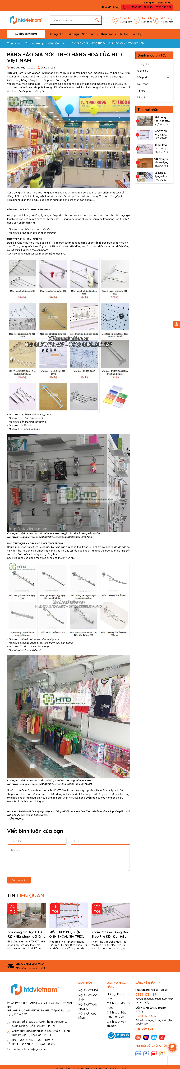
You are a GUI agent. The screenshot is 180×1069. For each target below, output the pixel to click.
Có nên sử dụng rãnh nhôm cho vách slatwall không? (162, 174)
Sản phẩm (89, 34)
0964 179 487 (145, 994)
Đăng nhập (164, 2)
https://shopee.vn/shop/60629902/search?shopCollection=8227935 (52, 537)
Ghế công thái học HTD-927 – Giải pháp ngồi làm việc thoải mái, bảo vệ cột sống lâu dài (26, 934)
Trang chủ (56, 34)
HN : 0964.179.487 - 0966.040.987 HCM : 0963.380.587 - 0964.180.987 (33, 1042)
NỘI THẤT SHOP (88, 990)
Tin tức (123, 34)
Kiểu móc (107, 34)
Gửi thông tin (19, 880)
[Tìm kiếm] (97, 20)
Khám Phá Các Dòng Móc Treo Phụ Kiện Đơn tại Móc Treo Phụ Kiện (110, 934)
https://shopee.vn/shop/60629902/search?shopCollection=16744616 (52, 784)
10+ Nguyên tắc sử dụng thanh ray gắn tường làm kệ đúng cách (162, 161)
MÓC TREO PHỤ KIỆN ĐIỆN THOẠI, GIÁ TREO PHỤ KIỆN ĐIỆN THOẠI (66, 934)
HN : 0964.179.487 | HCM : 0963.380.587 (147, 7)
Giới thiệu (72, 34)
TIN (25, 895)
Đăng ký (149, 2)
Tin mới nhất (148, 109)
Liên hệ (136, 34)
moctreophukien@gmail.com (30, 1049)
